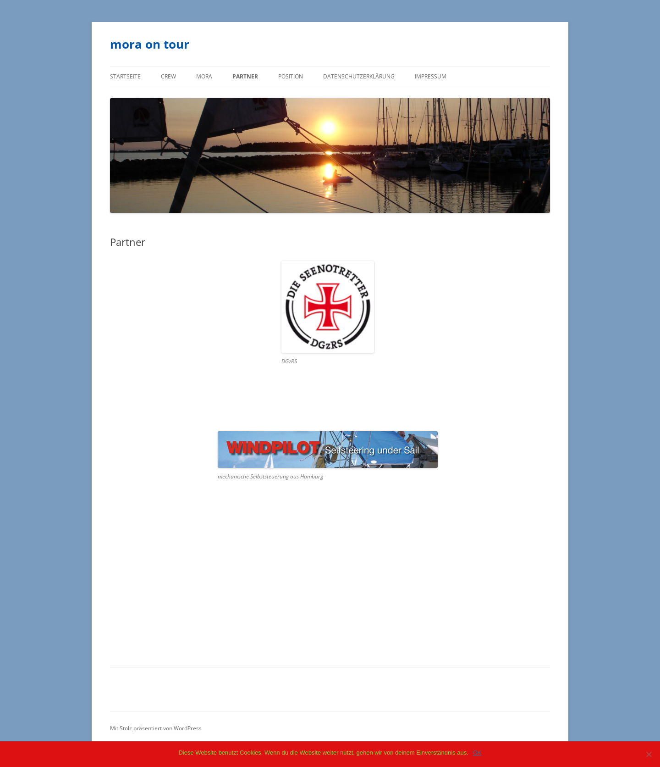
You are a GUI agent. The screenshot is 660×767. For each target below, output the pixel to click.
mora (204, 76)
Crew (168, 76)
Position (290, 76)
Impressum (430, 76)
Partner (245, 76)
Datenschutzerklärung (359, 76)
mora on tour (149, 44)
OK (477, 752)
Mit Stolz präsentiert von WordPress (156, 728)
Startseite (125, 76)
